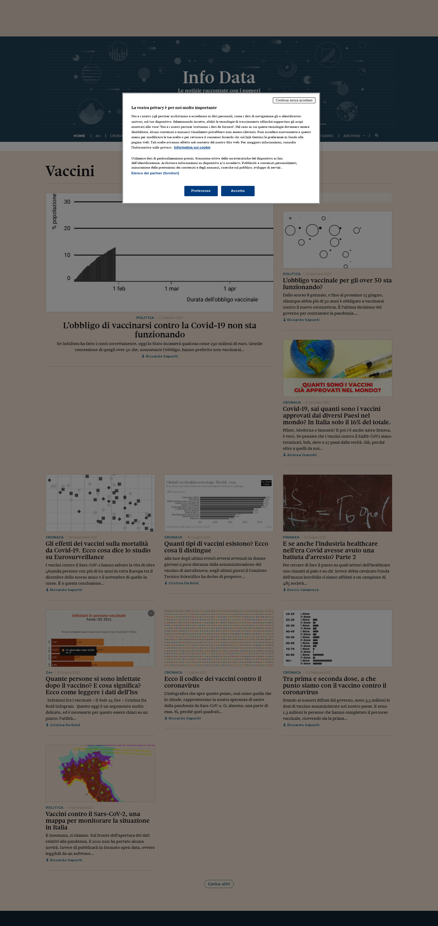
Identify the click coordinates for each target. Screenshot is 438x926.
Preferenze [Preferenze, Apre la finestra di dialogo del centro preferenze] (201, 191)
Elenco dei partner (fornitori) (155, 173)
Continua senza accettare (294, 100)
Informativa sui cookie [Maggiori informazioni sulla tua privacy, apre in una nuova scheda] (192, 147)
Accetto (238, 191)
